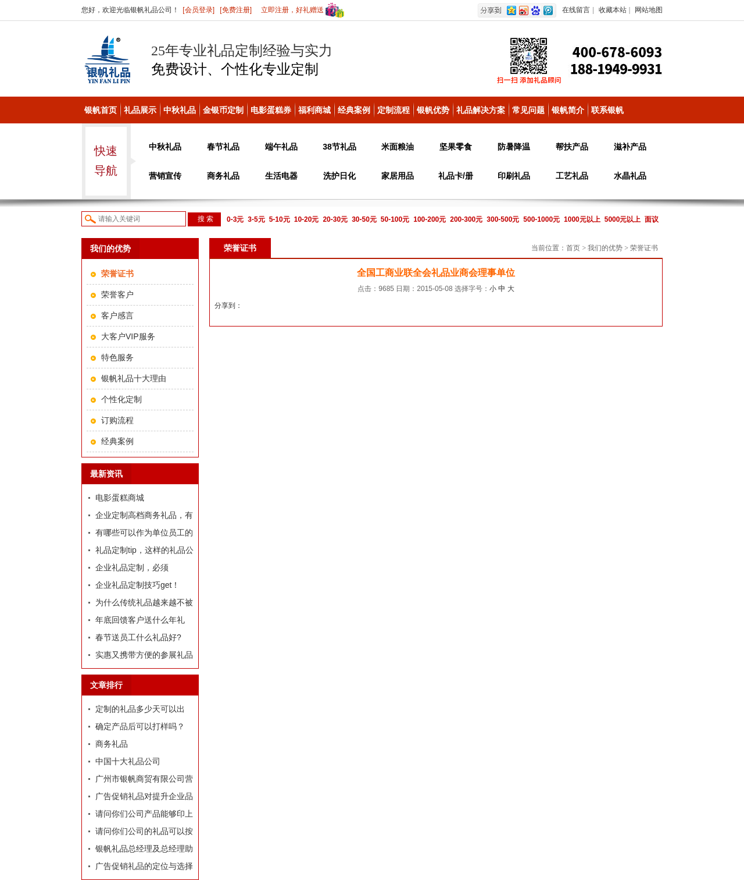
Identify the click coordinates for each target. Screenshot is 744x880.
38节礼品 (339, 146)
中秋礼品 (179, 110)
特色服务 (117, 357)
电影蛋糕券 (271, 110)
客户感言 (117, 315)
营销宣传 (165, 175)
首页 (573, 248)
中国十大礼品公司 (127, 761)
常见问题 (528, 110)
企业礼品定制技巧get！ (137, 585)
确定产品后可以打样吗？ (140, 726)
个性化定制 (121, 399)
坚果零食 (455, 146)
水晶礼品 (630, 175)
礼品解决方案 (480, 110)
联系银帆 (607, 110)
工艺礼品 (572, 175)
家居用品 (397, 175)
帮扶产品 (572, 146)
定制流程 (393, 110)
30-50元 (364, 219)
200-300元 (466, 219)
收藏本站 (613, 10)
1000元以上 (582, 219)
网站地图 (649, 10)
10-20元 (306, 219)
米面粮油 (397, 146)
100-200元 (429, 219)
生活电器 (281, 175)
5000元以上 (622, 219)
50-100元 (395, 219)
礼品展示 (140, 110)
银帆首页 (100, 110)
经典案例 (354, 110)
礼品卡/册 (455, 175)
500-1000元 (541, 219)
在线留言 (576, 10)
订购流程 (117, 420)
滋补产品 (630, 146)
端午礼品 (281, 146)
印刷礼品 (514, 175)
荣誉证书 (644, 248)
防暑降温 (514, 146)
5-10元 (279, 219)
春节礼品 (223, 146)
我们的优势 (605, 248)
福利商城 (314, 110)
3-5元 (256, 219)
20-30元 (335, 219)
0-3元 (235, 219)
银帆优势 (433, 110)
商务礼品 (223, 175)
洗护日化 (339, 175)
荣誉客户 (117, 294)
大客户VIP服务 (128, 336)
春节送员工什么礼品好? (138, 637)
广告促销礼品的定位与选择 (144, 866)
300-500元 (503, 219)
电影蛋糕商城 (119, 497)
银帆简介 (568, 110)
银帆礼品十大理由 (133, 378)
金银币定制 (223, 110)
